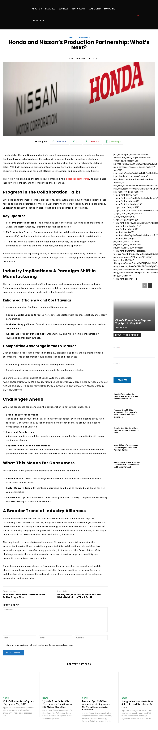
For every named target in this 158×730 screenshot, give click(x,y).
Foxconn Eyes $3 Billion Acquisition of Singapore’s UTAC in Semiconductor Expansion (125, 413)
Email (117, 363)
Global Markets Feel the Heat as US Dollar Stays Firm (24, 596)
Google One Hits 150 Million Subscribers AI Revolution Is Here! (126, 430)
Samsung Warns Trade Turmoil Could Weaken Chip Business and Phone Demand (127, 464)
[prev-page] (144, 285)
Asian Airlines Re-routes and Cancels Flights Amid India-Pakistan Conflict (126, 447)
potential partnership (77, 179)
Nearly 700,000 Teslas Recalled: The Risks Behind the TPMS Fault (79, 596)
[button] (138, 15)
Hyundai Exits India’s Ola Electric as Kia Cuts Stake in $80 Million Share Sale (126, 396)
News (6, 698)
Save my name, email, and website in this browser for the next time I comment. (40, 645)
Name (117, 347)
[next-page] (150, 285)
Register (122, 380)
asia (70, 37)
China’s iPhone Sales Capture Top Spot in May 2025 (133, 322)
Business (84, 37)
